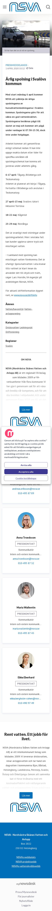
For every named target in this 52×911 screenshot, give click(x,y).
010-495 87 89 (26, 493)
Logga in (26, 905)
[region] (26, 455)
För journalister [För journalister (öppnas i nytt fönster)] (26, 896)
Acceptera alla (26, 471)
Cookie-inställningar (26, 478)
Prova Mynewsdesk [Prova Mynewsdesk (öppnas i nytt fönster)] (26, 891)
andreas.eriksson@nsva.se (26, 488)
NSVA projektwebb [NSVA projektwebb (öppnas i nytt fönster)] (26, 861)
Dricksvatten (12, 327)
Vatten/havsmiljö (15, 309)
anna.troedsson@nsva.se (26, 558)
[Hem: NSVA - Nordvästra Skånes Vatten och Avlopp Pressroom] (25, 7)
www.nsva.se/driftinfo (25, 295)
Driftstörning (12, 331)
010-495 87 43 (26, 633)
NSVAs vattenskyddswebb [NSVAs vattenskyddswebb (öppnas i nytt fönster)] (26, 866)
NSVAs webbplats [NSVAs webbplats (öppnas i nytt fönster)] (26, 857)
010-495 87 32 (26, 563)
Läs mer (26, 409)
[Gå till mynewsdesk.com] (26, 883)
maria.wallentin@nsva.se (26, 628)
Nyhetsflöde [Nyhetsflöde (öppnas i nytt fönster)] (26, 900)
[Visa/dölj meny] (5, 7)
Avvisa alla (26, 465)
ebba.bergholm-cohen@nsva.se (26, 698)
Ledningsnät (26, 327)
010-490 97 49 (26, 703)
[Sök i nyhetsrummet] (48, 7)
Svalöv (9, 345)
